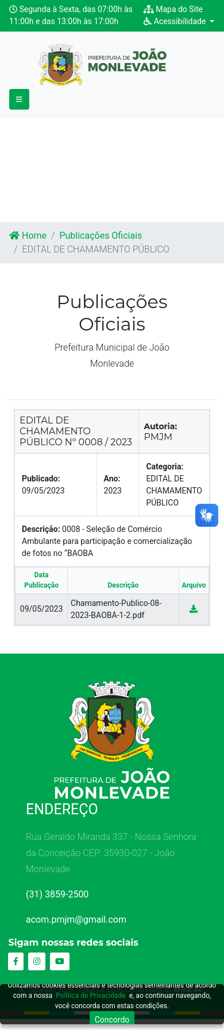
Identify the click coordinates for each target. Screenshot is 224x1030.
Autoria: (160, 427)
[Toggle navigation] (19, 99)
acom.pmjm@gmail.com (76, 919)
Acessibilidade (176, 21)
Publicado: (41, 478)
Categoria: (164, 466)
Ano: (112, 478)
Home (28, 235)
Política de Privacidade (90, 996)
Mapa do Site (173, 9)
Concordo (112, 1019)
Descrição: (41, 529)
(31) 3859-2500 (57, 894)
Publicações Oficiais (100, 235)
